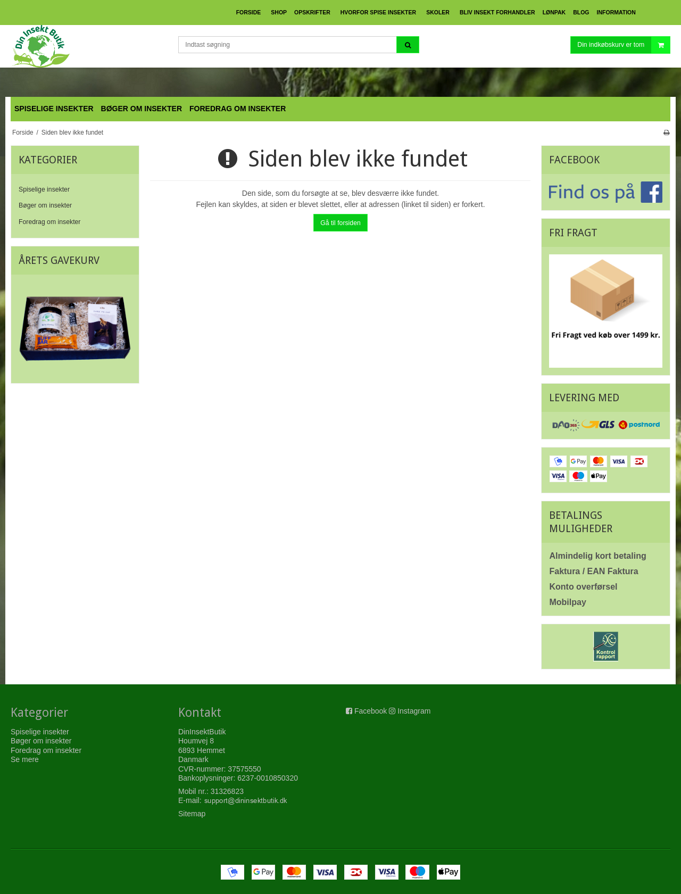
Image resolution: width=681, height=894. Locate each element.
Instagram (413, 711)
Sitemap (191, 813)
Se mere (25, 759)
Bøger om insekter (45, 205)
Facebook (370, 711)
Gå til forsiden (340, 223)
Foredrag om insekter (49, 222)
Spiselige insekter (44, 189)
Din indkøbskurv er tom (623, 45)
